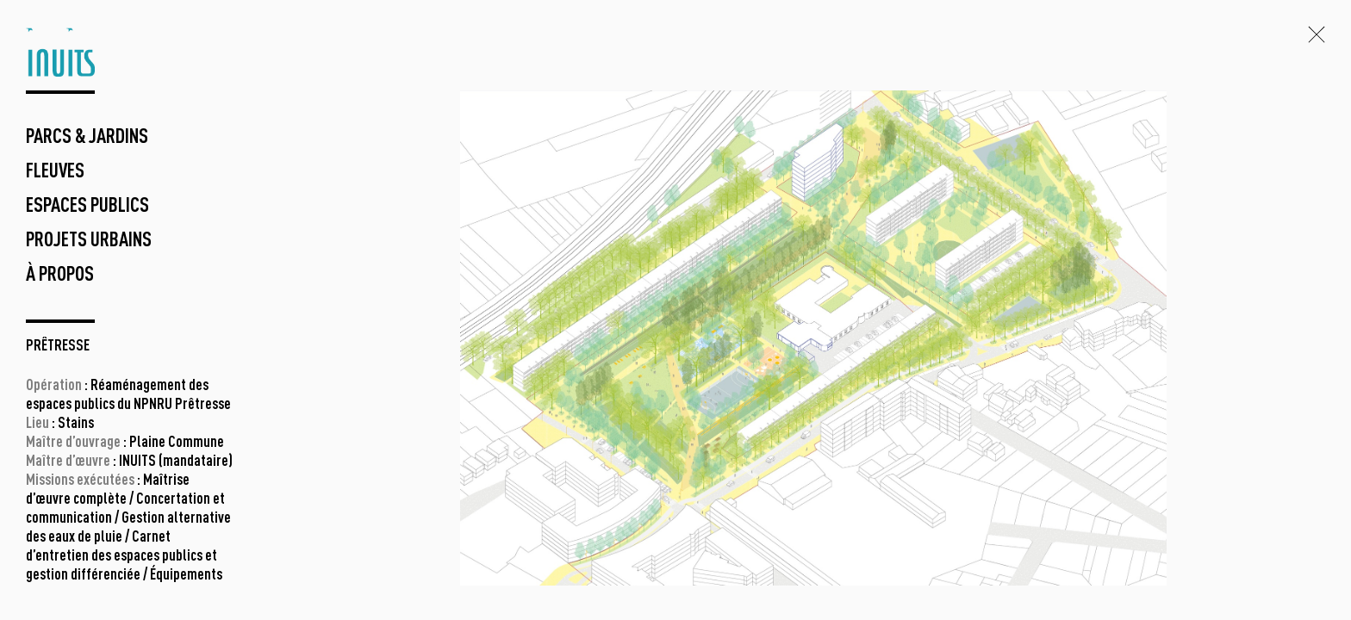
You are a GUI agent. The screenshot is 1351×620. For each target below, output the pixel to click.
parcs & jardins (87, 137)
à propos (60, 275)
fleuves (55, 172)
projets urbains (89, 241)
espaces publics (87, 206)
